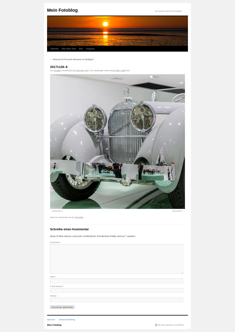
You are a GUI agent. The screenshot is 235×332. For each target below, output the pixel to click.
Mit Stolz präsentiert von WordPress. (171, 325)
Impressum (51, 320)
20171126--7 (178, 211)
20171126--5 (57, 211)
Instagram (90, 49)
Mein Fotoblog (62, 10)
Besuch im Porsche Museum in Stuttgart (71, 59)
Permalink (79, 217)
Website (53, 296)
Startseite (54, 49)
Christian (57, 71)
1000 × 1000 (120, 71)
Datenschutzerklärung (67, 320)
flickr (81, 49)
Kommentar (55, 242)
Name (53, 277)
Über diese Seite (69, 49)
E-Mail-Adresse (57, 286)
